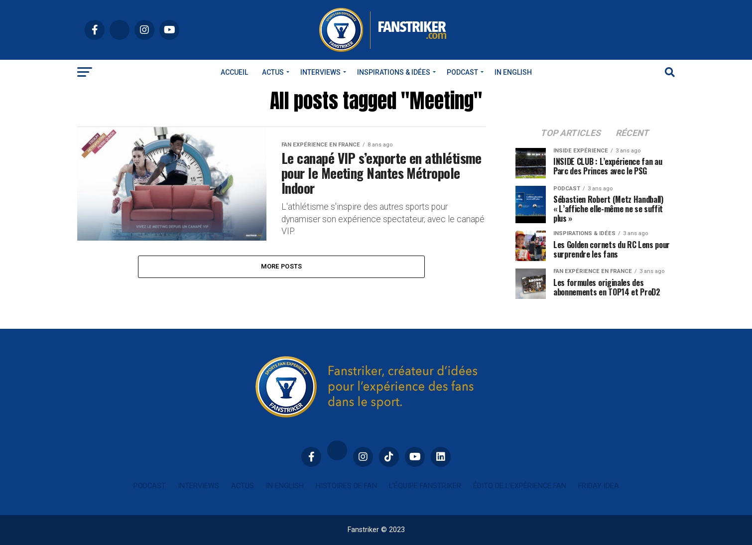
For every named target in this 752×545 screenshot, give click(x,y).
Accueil (234, 72)
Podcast (462, 72)
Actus (273, 72)
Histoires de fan (346, 486)
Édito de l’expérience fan (519, 486)
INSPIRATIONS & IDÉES (393, 72)
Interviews (320, 72)
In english (513, 72)
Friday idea (598, 486)
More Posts (281, 266)
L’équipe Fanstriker (425, 486)
